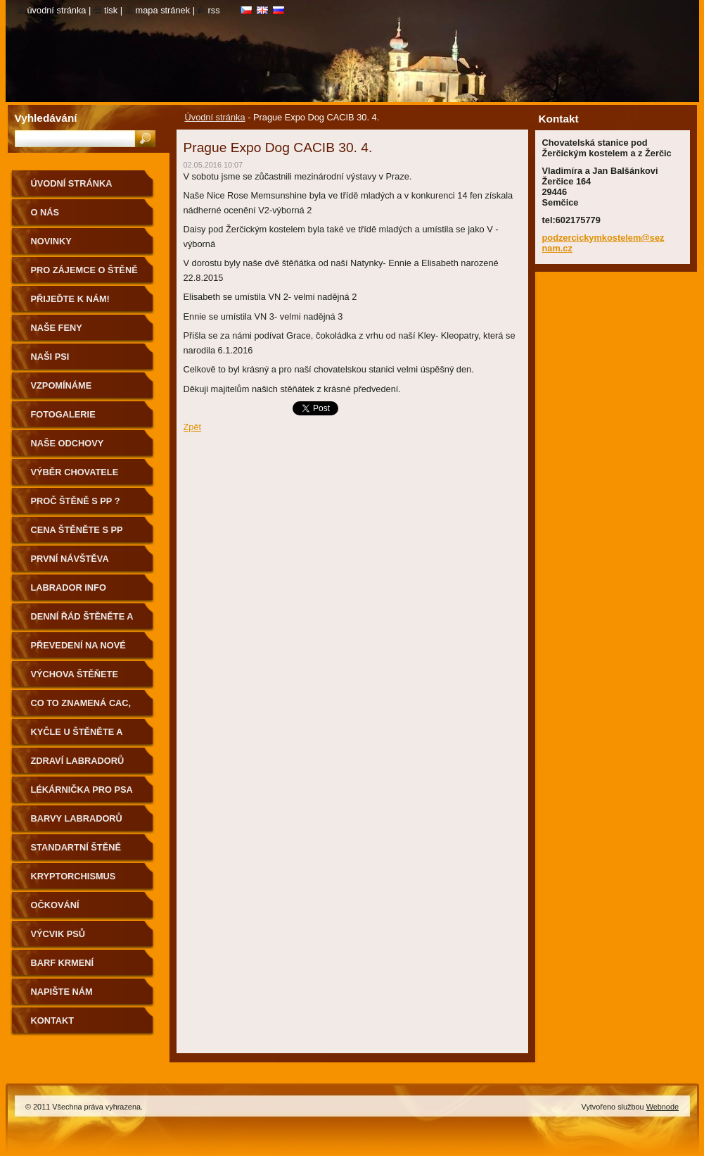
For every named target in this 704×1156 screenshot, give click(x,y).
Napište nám (62, 991)
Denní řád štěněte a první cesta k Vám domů (82, 621)
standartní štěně (76, 847)
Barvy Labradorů (76, 818)
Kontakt (53, 1020)
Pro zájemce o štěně (84, 270)
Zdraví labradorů (77, 760)
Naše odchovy (67, 443)
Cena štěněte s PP (77, 529)
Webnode (662, 1106)
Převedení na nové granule (78, 650)
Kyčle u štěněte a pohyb (77, 737)
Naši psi (50, 356)
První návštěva (70, 558)
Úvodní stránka (215, 117)
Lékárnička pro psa (82, 789)
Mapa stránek (163, 10)
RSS (214, 10)
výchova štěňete (74, 674)
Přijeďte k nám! (70, 299)
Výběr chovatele (75, 472)
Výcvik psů (58, 934)
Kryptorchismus (73, 876)
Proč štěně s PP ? (75, 501)
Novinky (51, 241)
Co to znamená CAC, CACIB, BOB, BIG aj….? (83, 708)
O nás (45, 212)
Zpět (193, 427)
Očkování (55, 905)
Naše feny (56, 327)
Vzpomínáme (61, 385)
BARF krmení (62, 962)
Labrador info (68, 587)
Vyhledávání (46, 118)
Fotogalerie (63, 414)
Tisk (110, 10)
